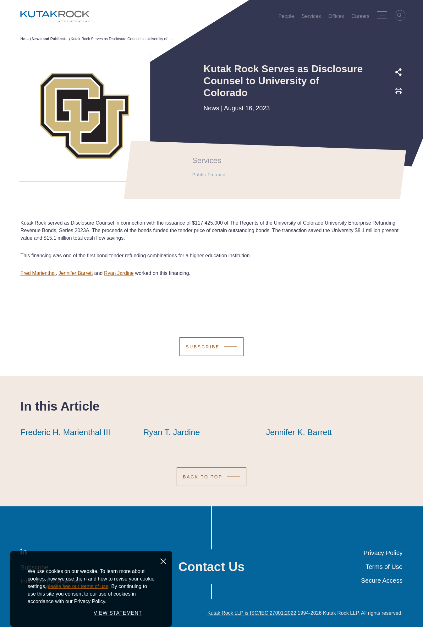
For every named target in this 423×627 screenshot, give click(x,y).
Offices (338, 18)
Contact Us (211, 566)
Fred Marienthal (38, 273)
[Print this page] (398, 93)
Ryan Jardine (119, 273)
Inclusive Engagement (51, 581)
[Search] (402, 16)
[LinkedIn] (23, 553)
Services (312, 18)
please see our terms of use (77, 618)
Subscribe (34, 567)
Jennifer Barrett (75, 273)
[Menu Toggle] (384, 15)
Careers (362, 18)
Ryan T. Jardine (171, 432)
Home (25, 39)
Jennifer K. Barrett (299, 432)
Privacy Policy (383, 552)
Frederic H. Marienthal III (65, 432)
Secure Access (382, 580)
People (288, 18)
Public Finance (205, 175)
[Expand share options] (398, 72)
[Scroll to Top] (211, 476)
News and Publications (50, 39)
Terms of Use (384, 566)
